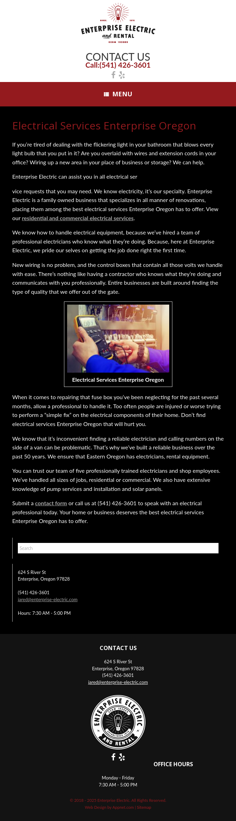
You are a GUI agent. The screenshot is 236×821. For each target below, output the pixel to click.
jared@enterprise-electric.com (48, 599)
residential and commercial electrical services (78, 218)
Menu (118, 94)
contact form (51, 503)
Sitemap (144, 807)
